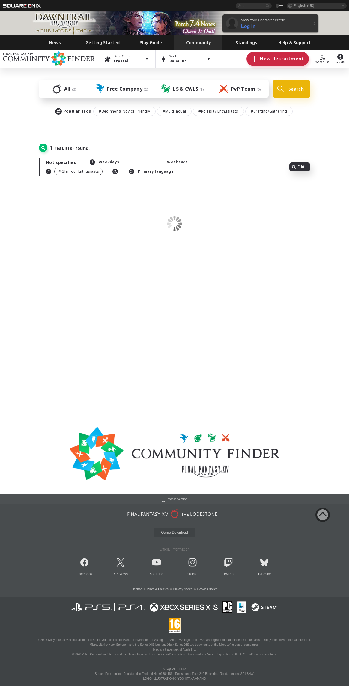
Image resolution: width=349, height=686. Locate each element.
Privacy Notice (182, 589)
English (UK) (304, 5)
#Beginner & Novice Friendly (124, 111)
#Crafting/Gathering (269, 111)
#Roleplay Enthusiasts (218, 111)
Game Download (174, 532)
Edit (298, 166)
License (137, 589)
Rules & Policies (158, 589)
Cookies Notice (207, 589)
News (123, 574)
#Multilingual (174, 111)
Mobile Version (177, 499)
